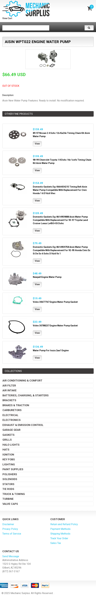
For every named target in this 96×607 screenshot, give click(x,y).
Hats (6, 449)
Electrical (10, 415)
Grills (7, 439)
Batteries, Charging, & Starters (26, 395)
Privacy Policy (10, 528)
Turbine (8, 498)
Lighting (9, 464)
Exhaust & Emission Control (23, 425)
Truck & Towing (14, 494)
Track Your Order (59, 538)
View (37, 143)
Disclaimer (8, 524)
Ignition (8, 454)
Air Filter (9, 385)
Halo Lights (11, 444)
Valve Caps (10, 503)
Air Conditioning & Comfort (22, 380)
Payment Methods (60, 528)
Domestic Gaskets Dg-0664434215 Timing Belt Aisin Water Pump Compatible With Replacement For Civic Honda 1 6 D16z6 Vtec (60, 190)
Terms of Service (11, 533)
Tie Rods (8, 489)
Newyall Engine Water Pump (47, 277)
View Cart (7, 18)
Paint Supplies (13, 469)
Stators (8, 484)
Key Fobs (9, 459)
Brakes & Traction (16, 405)
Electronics (12, 420)
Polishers (10, 474)
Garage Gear (11, 429)
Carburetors (12, 410)
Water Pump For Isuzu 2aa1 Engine (51, 350)
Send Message (10, 556)
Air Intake (10, 390)
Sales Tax (55, 543)
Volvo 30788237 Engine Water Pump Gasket (55, 325)
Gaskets (9, 434)
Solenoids (10, 479)
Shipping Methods (60, 533)
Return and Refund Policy (64, 524)
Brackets (9, 400)
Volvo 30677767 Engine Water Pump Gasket (55, 302)
